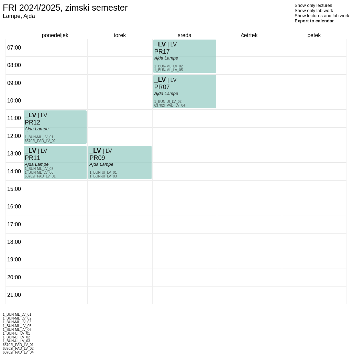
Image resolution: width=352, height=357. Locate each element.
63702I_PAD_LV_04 (169, 105)
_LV (30, 115)
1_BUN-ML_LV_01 (39, 137)
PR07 (162, 87)
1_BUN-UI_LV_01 (103, 172)
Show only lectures (313, 5)
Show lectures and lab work (322, 15)
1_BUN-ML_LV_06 (39, 172)
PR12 (32, 122)
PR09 (97, 157)
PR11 (32, 157)
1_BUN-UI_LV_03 (103, 176)
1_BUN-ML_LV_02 (168, 66)
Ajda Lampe (36, 128)
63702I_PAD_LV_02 (40, 141)
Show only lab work (314, 10)
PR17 (162, 51)
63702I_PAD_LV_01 (40, 176)
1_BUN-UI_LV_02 (168, 102)
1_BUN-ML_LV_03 (39, 169)
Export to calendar (314, 20)
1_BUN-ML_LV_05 (168, 70)
